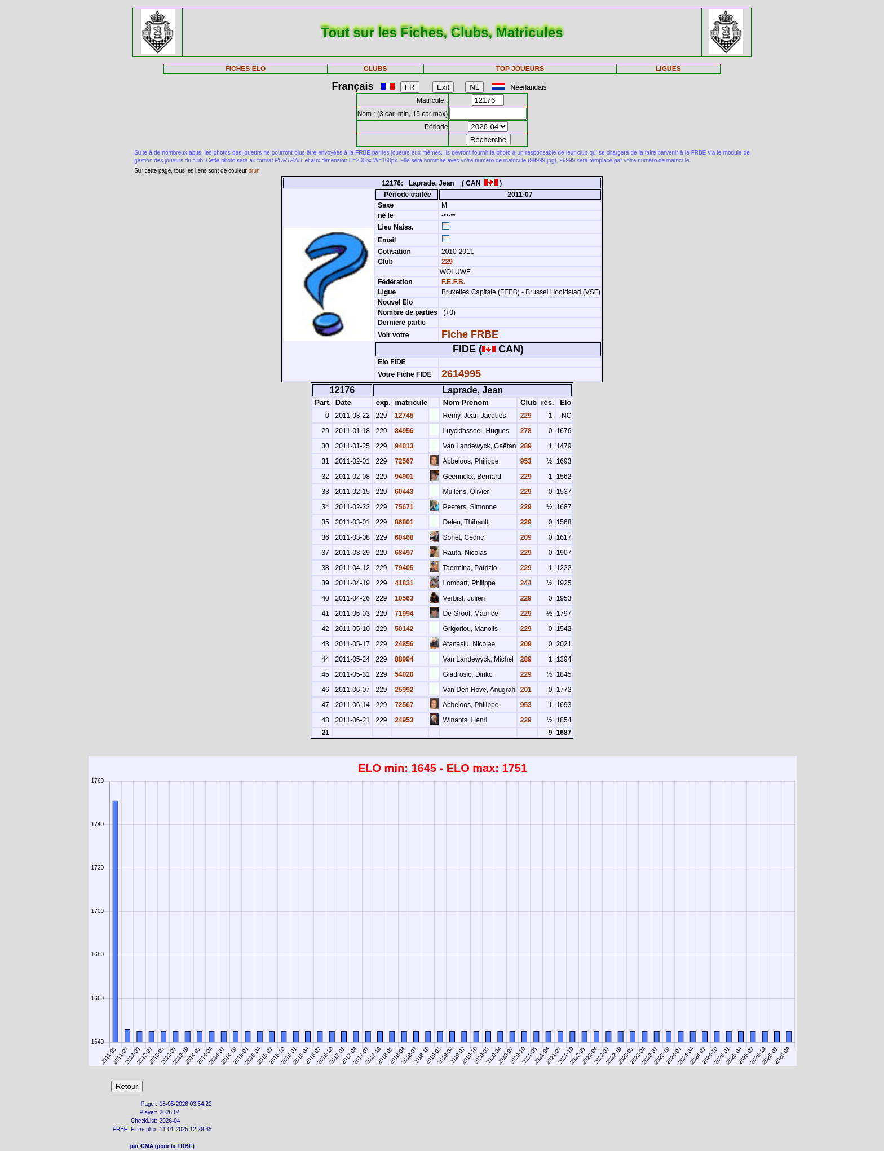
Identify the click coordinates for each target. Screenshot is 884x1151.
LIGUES (668, 69)
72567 (403, 461)
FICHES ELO (245, 69)
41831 (403, 583)
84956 (403, 431)
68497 (403, 553)
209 (524, 537)
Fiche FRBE (469, 334)
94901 (403, 476)
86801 (403, 522)
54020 (403, 674)
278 (524, 431)
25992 (403, 690)
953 (524, 461)
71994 (403, 614)
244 (524, 583)
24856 (403, 644)
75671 (403, 507)
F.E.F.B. (453, 282)
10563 (403, 598)
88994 (403, 659)
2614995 (461, 374)
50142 (403, 629)
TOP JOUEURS (520, 69)
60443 (403, 492)
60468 (403, 537)
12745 (403, 416)
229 (446, 262)
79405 (403, 568)
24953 (403, 720)
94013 (403, 446)
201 (524, 690)
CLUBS (375, 69)
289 (524, 446)
